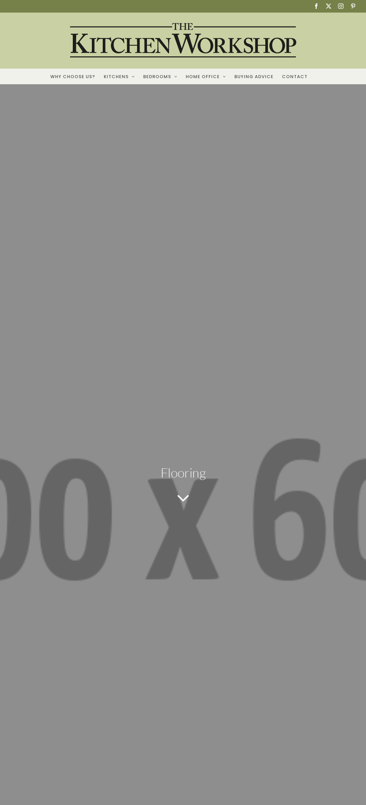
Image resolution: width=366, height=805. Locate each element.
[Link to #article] (183, 498)
